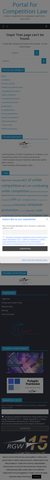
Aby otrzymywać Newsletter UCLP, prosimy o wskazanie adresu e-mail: (23, 227)
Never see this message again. (35, 260)
